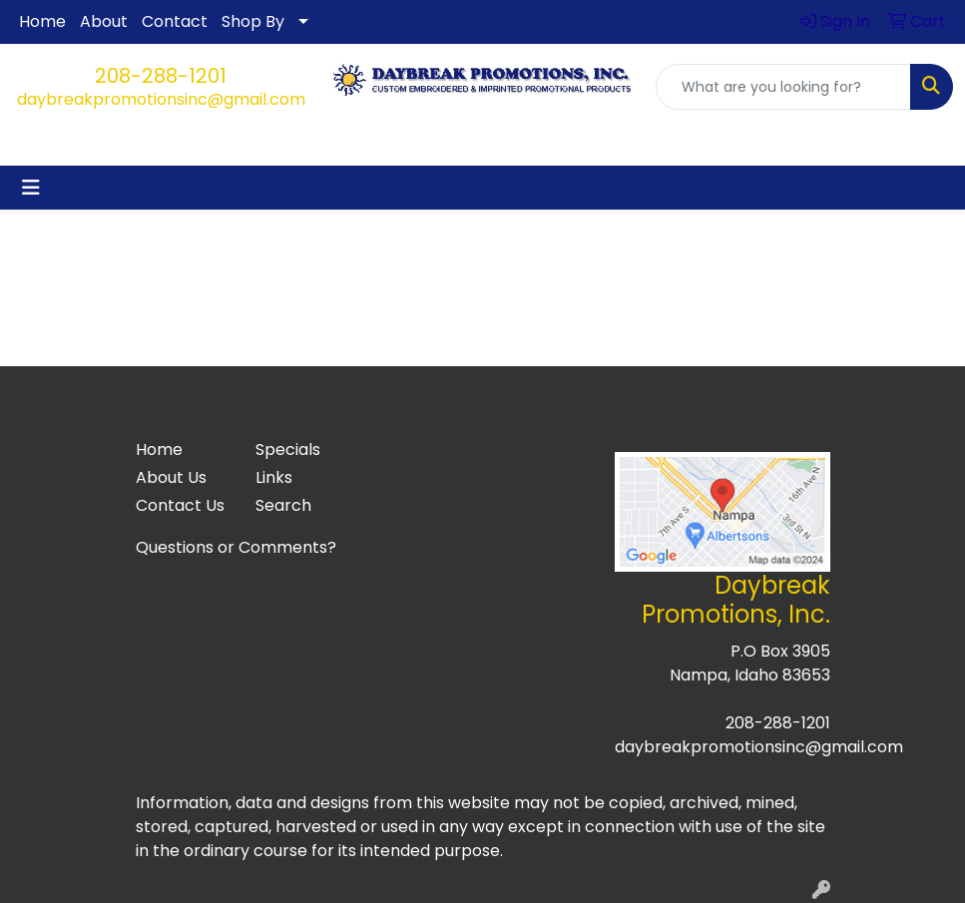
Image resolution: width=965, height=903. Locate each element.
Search (283, 505)
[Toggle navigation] (31, 188)
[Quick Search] (783, 87)
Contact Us (180, 505)
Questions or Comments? (236, 547)
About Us (171, 477)
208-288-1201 (161, 76)
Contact (175, 21)
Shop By (253, 21)
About (104, 21)
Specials (287, 449)
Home (42, 21)
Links (273, 477)
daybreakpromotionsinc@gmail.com (161, 99)
